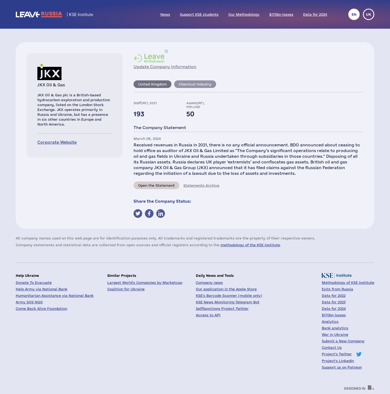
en (354, 14)
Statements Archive (201, 185)
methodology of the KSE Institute (250, 245)
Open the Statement (156, 185)
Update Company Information (165, 66)
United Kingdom (152, 84)
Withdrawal (154, 58)
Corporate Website (57, 142)
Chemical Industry (195, 84)
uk (368, 14)
